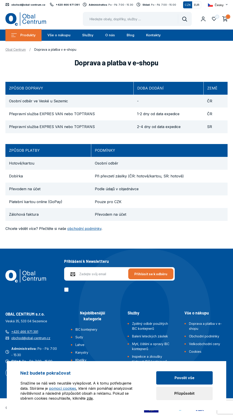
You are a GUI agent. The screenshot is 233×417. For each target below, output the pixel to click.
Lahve (79, 345)
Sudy (79, 337)
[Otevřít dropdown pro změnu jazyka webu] (218, 5)
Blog (130, 35)
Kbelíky (80, 360)
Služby (87, 35)
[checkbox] (67, 289)
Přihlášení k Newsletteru (86, 261)
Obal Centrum (15, 49)
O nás (110, 35)
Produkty (23, 35)
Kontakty (153, 35)
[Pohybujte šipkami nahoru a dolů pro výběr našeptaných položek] (137, 19)
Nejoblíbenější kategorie (92, 315)
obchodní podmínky (84, 228)
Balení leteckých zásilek (150, 336)
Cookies (195, 351)
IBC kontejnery (86, 329)
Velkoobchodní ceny (204, 344)
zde (90, 398)
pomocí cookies (62, 388)
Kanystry (81, 352)
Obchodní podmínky (204, 336)
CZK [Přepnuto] (188, 5)
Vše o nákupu (58, 35)
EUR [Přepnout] (196, 5)
